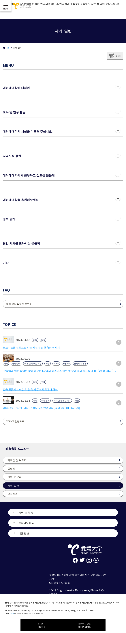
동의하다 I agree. (42, 625)
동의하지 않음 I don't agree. (84, 625)
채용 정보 (23, 533)
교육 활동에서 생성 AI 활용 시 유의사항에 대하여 (30, 389)
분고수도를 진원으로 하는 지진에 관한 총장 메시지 (31, 347)
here (12, 613)
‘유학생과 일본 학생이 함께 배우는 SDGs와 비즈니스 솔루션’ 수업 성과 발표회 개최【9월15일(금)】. (59, 370)
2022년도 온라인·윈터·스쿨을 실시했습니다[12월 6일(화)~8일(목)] (41, 408)
